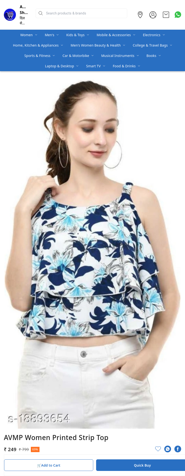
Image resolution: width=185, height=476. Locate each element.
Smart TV (93, 66)
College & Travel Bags (150, 45)
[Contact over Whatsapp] (178, 14)
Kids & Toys (75, 35)
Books (151, 55)
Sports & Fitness (37, 55)
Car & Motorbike (75, 55)
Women (26, 35)
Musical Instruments (117, 55)
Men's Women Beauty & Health (96, 45)
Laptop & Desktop (59, 66)
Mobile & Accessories (114, 35)
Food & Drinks (124, 66)
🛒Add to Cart (48, 465)
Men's (49, 35)
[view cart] (166, 14)
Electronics (151, 35)
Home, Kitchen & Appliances (36, 45)
